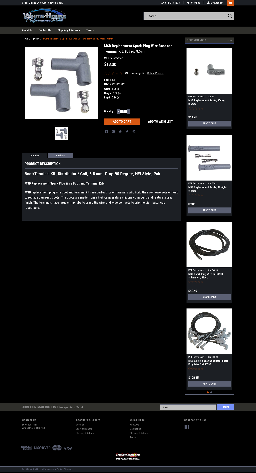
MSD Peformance (196, 96)
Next (231, 40)
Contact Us (45, 30)
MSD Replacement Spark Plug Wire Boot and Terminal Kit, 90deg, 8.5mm (78, 39)
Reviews (60, 155)
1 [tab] (208, 392)
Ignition (35, 39)
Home (25, 39)
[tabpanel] (209, 87)
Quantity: (109, 111)
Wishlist (193, 2)
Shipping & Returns (69, 30)
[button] (128, 456)
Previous (227, 40)
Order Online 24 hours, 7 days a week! (42, 2)
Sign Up (88, 429)
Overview (34, 155)
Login (78, 429)
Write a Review (155, 73)
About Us (27, 30)
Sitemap (68, 469)
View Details (209, 297)
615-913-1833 (170, 2)
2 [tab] (211, 392)
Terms (90, 30)
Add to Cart (209, 123)
